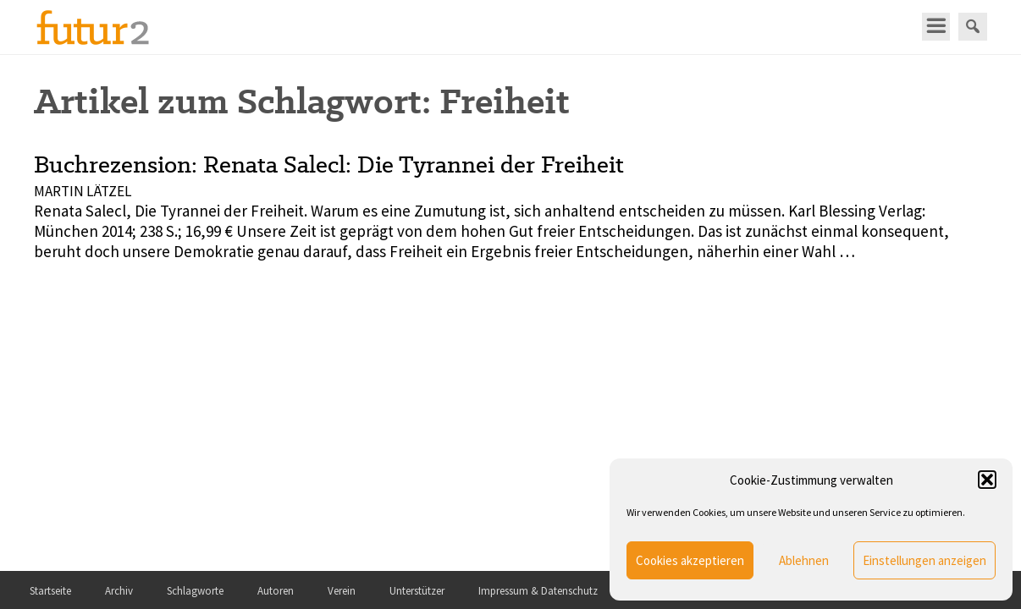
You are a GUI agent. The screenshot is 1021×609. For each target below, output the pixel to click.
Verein (342, 591)
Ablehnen (804, 560)
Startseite (50, 591)
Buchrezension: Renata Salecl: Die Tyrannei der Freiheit (329, 164)
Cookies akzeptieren (690, 560)
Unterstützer (416, 591)
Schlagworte (195, 591)
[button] (987, 479)
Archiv (119, 591)
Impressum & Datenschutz (538, 591)
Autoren (275, 591)
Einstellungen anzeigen (924, 560)
